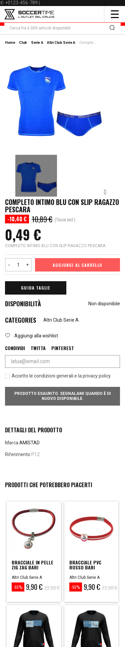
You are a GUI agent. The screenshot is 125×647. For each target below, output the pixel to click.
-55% (18, 587)
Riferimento (17, 454)
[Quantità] (18, 265)
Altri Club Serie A (61, 320)
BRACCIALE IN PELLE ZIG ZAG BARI (32, 565)
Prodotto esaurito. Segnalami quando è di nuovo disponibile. (62, 396)
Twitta (38, 348)
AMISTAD (29, 442)
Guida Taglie (35, 288)
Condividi (15, 348)
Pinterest (62, 348)
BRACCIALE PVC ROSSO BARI (85, 565)
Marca (11, 442)
